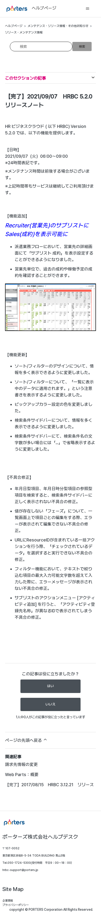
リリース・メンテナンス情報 (24, 32)
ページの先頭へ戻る (26, 740)
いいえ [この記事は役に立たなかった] (50, 704)
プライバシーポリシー (15, 905)
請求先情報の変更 (21, 764)
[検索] (41, 46)
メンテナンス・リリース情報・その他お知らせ (58, 26)
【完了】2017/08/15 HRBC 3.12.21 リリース (49, 784)
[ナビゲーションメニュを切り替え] (87, 9)
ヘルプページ (13, 26)
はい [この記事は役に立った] (50, 686)
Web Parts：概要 (21, 774)
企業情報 (7, 900)
